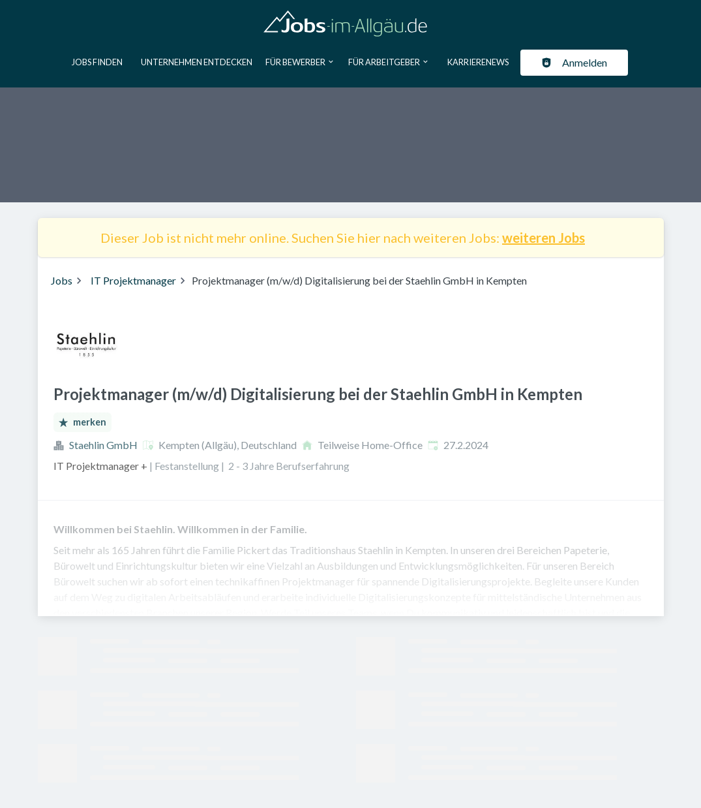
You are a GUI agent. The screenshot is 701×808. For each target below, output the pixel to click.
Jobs (61, 280)
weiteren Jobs (543, 237)
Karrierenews (478, 62)
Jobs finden (97, 62)
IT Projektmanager (133, 280)
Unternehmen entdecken (196, 62)
